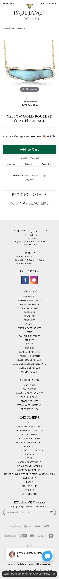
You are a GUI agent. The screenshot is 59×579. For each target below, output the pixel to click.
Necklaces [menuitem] (29, 296)
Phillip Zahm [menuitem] (29, 486)
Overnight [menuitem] (29, 478)
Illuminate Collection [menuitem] (29, 450)
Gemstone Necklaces (15, 28)
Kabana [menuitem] (29, 454)
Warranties (47, 164)
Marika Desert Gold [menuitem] (29, 462)
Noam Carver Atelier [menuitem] (29, 466)
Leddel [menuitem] (29, 458)
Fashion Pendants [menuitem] (29, 355)
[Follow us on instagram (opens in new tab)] (34, 280)
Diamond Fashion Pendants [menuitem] (29, 363)
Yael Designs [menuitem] (29, 493)
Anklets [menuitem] (29, 340)
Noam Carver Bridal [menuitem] (29, 470)
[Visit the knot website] (41, 536)
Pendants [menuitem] (29, 320)
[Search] (8, 3)
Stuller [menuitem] (29, 490)
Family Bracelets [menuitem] (29, 351)
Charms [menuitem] (29, 348)
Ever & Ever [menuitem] (29, 446)
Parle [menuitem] (29, 482)
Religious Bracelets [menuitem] (29, 359)
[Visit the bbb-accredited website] (23, 536)
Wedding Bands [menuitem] (29, 304)
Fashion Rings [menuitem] (29, 308)
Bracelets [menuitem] (30, 316)
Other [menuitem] (29, 344)
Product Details (29, 194)
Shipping (11, 164)
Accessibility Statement (40, 564)
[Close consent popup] (54, 574)
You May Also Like (29, 203)
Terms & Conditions (29, 405)
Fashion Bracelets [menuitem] (29, 367)
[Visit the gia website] (28, 526)
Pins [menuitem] (29, 332)
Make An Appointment (29, 393)
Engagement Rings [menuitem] (29, 300)
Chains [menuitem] (29, 324)
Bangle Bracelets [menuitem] (29, 336)
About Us (29, 385)
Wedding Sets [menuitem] (29, 371)
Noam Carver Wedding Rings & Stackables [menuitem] (29, 474)
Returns (28, 164)
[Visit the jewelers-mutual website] (10, 536)
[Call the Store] (29, 244)
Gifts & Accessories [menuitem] (29, 328)
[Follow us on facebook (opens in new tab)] (25, 280)
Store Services (29, 401)
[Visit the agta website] (37, 526)
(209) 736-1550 (29, 104)
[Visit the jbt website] (47, 526)
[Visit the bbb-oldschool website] (32, 536)
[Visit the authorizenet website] (51, 536)
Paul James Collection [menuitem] (29, 430)
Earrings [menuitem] (29, 312)
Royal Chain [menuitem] (29, 434)
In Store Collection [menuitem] (29, 426)
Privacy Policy (29, 409)
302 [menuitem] (29, 422)
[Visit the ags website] (15, 526)
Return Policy (29, 397)
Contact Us (29, 389)
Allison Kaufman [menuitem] (29, 438)
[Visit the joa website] (29, 545)
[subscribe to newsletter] (51, 512)
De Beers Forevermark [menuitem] (29, 442)
